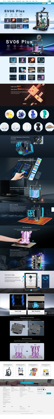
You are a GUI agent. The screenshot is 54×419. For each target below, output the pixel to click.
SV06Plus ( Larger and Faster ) (6, 399)
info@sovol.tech (39, 411)
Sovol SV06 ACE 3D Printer (6, 391)
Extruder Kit (21, 391)
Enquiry (49, 3)
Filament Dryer (21, 395)
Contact (21, 406)
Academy (29, 389)
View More (4, 404)
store (50, 1)
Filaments (12, 387)
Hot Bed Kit (21, 393)
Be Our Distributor (27, 383)
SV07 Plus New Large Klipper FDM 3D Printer (6, 396)
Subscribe (49, 393)
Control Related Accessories (23, 394)
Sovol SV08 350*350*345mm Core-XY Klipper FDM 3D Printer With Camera (7, 402)
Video (36, 3)
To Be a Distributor (22, 407)
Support (29, 387)
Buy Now (44, 3)
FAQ (28, 390)
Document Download (30, 391)
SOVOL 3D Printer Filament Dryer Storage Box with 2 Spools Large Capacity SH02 (24, 390)
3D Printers (4, 387)
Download (39, 3)
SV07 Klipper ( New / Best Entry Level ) (7, 398)
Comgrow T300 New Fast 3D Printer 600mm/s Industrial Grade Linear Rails (6, 390)
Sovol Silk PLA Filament (14, 389)
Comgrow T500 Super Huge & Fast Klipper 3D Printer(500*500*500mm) (6, 394)
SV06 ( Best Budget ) (5, 400)
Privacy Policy (31, 413)
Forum (29, 406)
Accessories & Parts (22, 387)
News (12, 406)
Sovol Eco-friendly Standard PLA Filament (15, 391)
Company (4, 406)
